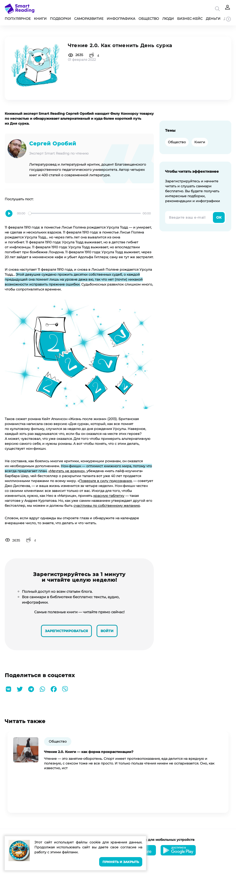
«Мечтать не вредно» (66, 471)
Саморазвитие (88, 18)
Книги (40, 18)
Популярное (18, 18)
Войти (107, 630)
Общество (148, 18)
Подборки (60, 18)
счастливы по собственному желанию (106, 505)
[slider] (84, 213)
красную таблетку (108, 496)
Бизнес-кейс (190, 18)
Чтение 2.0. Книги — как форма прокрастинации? (88, 751)
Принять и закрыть (120, 862)
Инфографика (121, 18)
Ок (218, 217)
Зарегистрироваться (66, 630)
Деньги (213, 18)
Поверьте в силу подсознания (105, 481)
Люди (168, 18)
